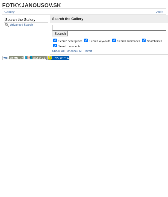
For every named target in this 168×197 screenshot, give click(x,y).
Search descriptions (70, 41)
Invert (88, 51)
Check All (58, 51)
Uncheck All (74, 51)
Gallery (9, 11)
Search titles (154, 41)
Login (159, 11)
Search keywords (100, 41)
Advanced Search (21, 24)
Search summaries (129, 41)
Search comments (69, 46)
